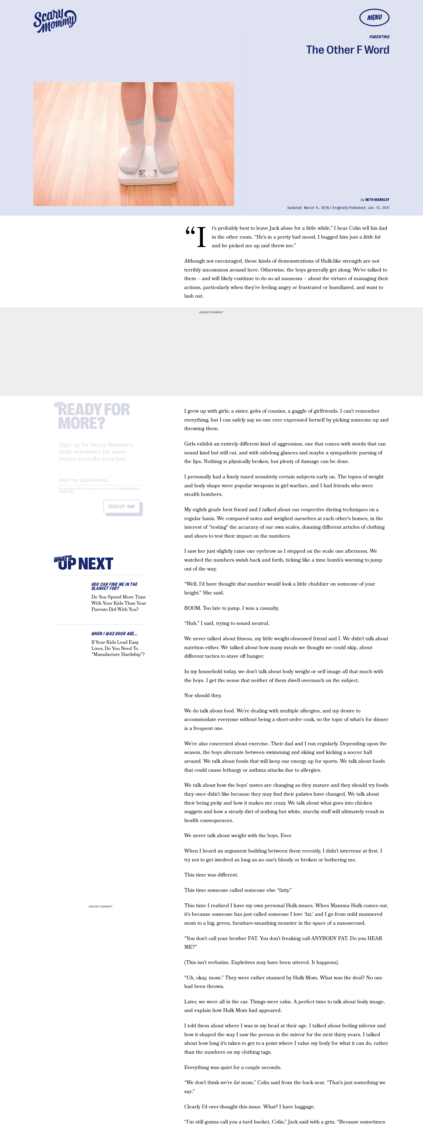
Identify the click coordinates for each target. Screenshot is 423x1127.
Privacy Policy (66, 496)
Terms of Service (127, 493)
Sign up (116, 511)
